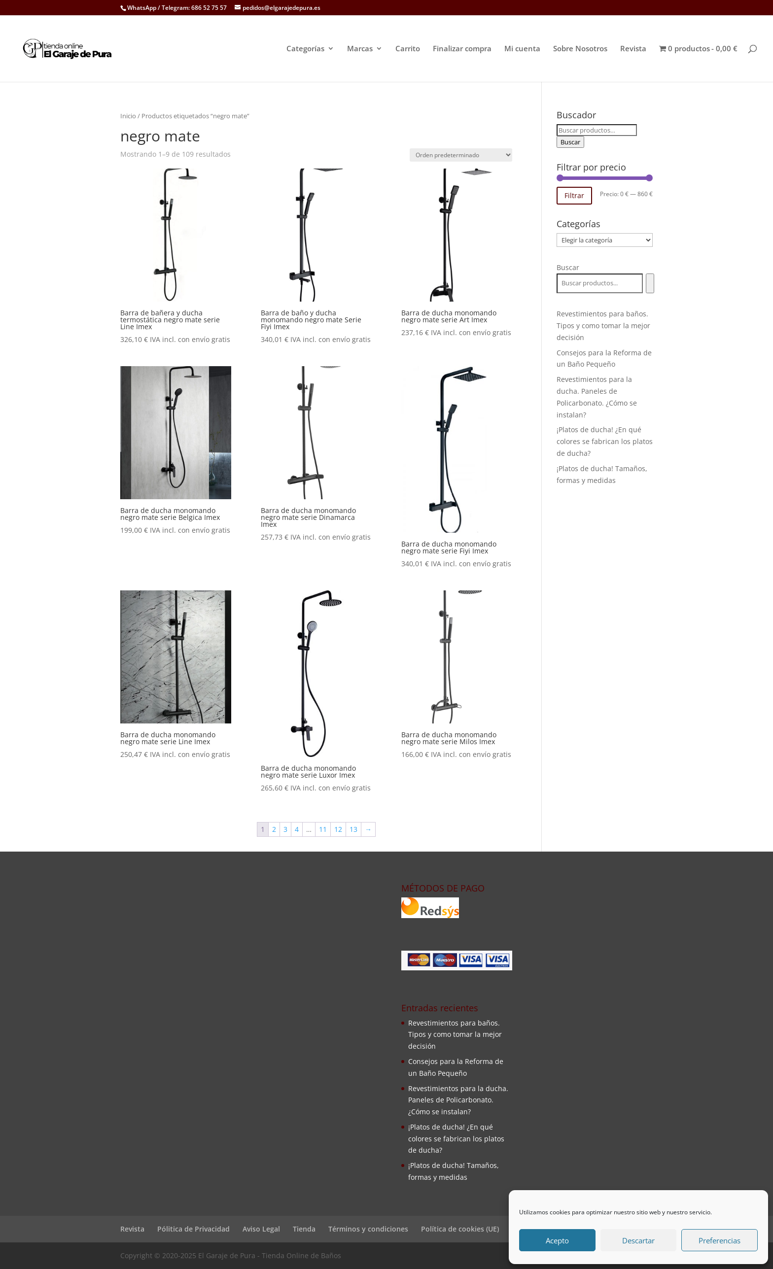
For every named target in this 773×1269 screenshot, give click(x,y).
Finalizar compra (462, 49)
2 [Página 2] (274, 829)
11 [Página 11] (323, 829)
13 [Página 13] (353, 829)
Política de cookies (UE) (460, 1229)
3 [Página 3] (285, 829)
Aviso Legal (261, 1229)
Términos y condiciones (368, 1229)
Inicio (128, 115)
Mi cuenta (522, 49)
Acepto (557, 1240)
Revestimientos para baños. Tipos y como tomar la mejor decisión (603, 325)
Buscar (570, 141)
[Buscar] (650, 283)
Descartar (638, 1240)
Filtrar (574, 195)
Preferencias (719, 1240)
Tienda (304, 1229)
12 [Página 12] (338, 829)
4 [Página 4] (297, 829)
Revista (633, 49)
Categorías (305, 49)
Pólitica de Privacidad (193, 1229)
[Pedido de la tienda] (461, 155)
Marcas (360, 49)
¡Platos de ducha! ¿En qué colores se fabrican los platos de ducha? (605, 441)
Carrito (407, 49)
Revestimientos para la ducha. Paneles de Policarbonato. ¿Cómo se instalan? (458, 1100)
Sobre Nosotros (580, 49)
